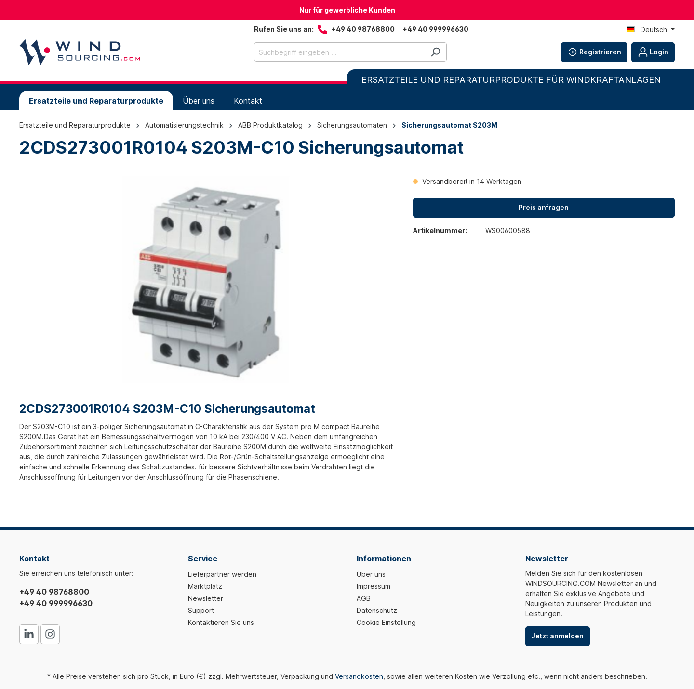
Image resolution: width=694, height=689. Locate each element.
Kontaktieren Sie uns (221, 622)
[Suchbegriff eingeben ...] (339, 52)
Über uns (371, 574)
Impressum (373, 586)
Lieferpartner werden (222, 574)
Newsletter (205, 598)
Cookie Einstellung (386, 622)
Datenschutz (377, 610)
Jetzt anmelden (558, 636)
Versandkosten (359, 676)
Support (201, 610)
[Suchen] (435, 52)
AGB (364, 598)
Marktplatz (205, 586)
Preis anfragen (544, 207)
